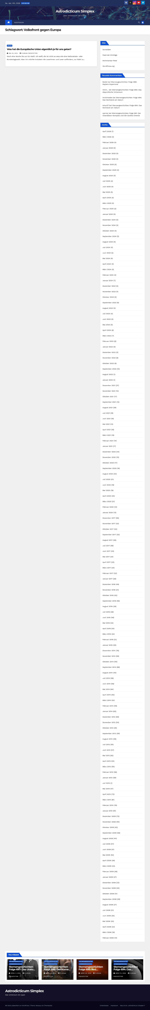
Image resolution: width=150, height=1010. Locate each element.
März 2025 (106, 203)
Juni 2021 (106, 419)
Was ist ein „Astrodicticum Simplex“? (132, 1005)
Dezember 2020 (109, 452)
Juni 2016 (106, 617)
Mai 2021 (106, 424)
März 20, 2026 (86, 973)
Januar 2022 (107, 380)
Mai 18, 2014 (13, 53)
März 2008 (106, 932)
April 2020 (106, 496)
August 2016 (107, 606)
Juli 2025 (106, 181)
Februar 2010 (107, 805)
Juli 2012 (106, 744)
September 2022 (109, 369)
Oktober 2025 (108, 165)
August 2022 (107, 374)
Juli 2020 (106, 479)
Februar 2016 (107, 640)
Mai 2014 (106, 689)
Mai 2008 (106, 921)
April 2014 (106, 695)
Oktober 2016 (108, 595)
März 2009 (106, 866)
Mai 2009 (106, 855)
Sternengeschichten (15, 964)
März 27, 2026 (51, 973)
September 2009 (109, 833)
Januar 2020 (107, 512)
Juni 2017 (106, 551)
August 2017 (107, 540)
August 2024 (107, 242)
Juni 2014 (106, 684)
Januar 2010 (107, 811)
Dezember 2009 (109, 816)
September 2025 (109, 170)
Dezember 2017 (108, 518)
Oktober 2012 (107, 728)
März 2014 (106, 700)
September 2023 (109, 303)
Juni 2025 (106, 187)
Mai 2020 (106, 490)
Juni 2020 (106, 485)
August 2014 (107, 673)
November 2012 (108, 722)
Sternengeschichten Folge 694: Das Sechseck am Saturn (126, 969)
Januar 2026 (107, 148)
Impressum (114, 1005)
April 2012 (106, 761)
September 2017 (109, 535)
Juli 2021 (106, 413)
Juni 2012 (106, 750)
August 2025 (107, 176)
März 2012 (106, 767)
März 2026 (106, 137)
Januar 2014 (107, 711)
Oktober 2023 (108, 297)
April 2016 (106, 628)
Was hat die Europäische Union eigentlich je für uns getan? (39, 49)
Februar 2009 (108, 872)
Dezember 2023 (109, 286)
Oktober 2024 (108, 231)
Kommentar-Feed (109, 61)
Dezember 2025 (109, 153)
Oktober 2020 (108, 463)
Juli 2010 (106, 783)
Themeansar (48, 1005)
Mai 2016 (106, 623)
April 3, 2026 (16, 973)
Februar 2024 (108, 275)
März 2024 (106, 269)
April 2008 (106, 927)
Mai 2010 (106, 789)
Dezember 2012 (108, 717)
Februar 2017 (107, 573)
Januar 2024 (107, 280)
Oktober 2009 (108, 827)
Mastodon (19, 22)
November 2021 (108, 391)
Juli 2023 (106, 314)
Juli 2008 (106, 910)
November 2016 (108, 590)
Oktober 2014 (108, 662)
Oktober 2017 (107, 529)
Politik (10, 45)
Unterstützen (104, 1005)
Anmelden (106, 50)
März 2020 (106, 501)
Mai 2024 (106, 258)
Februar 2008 (108, 938)
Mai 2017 (106, 557)
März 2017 (106, 568)
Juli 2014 (106, 678)
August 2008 (107, 905)
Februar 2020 (108, 507)
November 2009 (109, 822)
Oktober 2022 (108, 363)
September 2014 (109, 667)
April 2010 (106, 794)
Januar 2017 (107, 579)
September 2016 (109, 601)
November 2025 (109, 159)
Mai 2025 (106, 192)
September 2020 (109, 468)
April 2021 (106, 430)
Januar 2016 (107, 645)
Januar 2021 (107, 446)
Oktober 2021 (107, 396)
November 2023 (109, 292)
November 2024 (109, 225)
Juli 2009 (106, 844)
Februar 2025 (108, 209)
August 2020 (107, 474)
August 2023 (107, 308)
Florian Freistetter (29, 53)
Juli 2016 (106, 612)
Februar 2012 (107, 772)
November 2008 (109, 888)
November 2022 (109, 358)
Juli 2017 (106, 546)
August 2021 (107, 408)
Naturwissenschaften (16, 961)
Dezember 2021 (108, 385)
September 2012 (109, 733)
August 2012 (107, 739)
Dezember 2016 (108, 584)
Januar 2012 (107, 778)
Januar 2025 (107, 214)
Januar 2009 (107, 877)
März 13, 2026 (121, 973)
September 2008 (109, 899)
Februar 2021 (107, 441)
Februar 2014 (107, 706)
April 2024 (106, 264)
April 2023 (106, 330)
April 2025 (106, 198)
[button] (139, 22)
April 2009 (106, 860)
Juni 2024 (106, 253)
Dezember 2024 (109, 220)
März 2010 (106, 800)
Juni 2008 (106, 916)
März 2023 (106, 336)
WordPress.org (108, 66)
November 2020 (109, 457)
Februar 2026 (108, 142)
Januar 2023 (107, 347)
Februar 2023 (108, 341)
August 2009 (107, 838)
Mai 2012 (106, 756)
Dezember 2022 (109, 352)
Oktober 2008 (108, 894)
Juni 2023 (106, 319)
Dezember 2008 (109, 883)
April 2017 (106, 562)
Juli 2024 (106, 247)
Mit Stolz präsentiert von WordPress (17, 1005)
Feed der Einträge (109, 55)
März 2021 (106, 435)
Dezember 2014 (108, 651)
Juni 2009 (106, 849)
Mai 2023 (106, 325)
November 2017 (108, 524)
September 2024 (109, 236)
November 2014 (108, 656)
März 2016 (106, 634)
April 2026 (106, 131)
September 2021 (109, 402)
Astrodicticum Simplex (75, 11)
